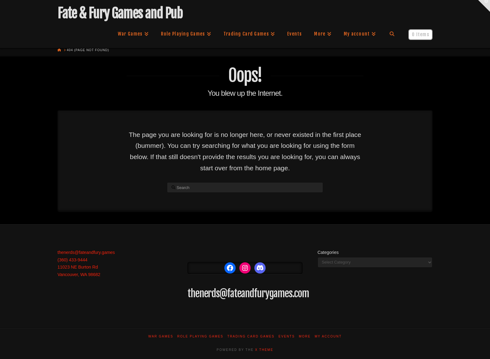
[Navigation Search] (392, 34)
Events (286, 336)
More (305, 336)
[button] (484, 6)
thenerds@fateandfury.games (86, 252)
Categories (328, 252)
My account (328, 336)
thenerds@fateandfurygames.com (248, 293)
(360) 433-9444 (73, 259)
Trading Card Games (251, 336)
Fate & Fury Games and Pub (120, 13)
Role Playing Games (200, 336)
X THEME (264, 350)
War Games (160, 336)
